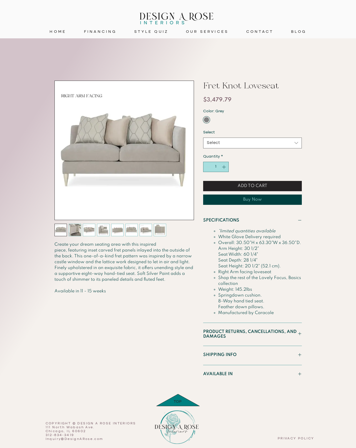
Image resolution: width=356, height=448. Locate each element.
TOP (177, 402)
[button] (207, 32)
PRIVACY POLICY (296, 438)
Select (209, 132)
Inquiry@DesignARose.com (74, 439)
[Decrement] (207, 167)
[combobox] (252, 143)
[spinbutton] (216, 167)
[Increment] (224, 167)
